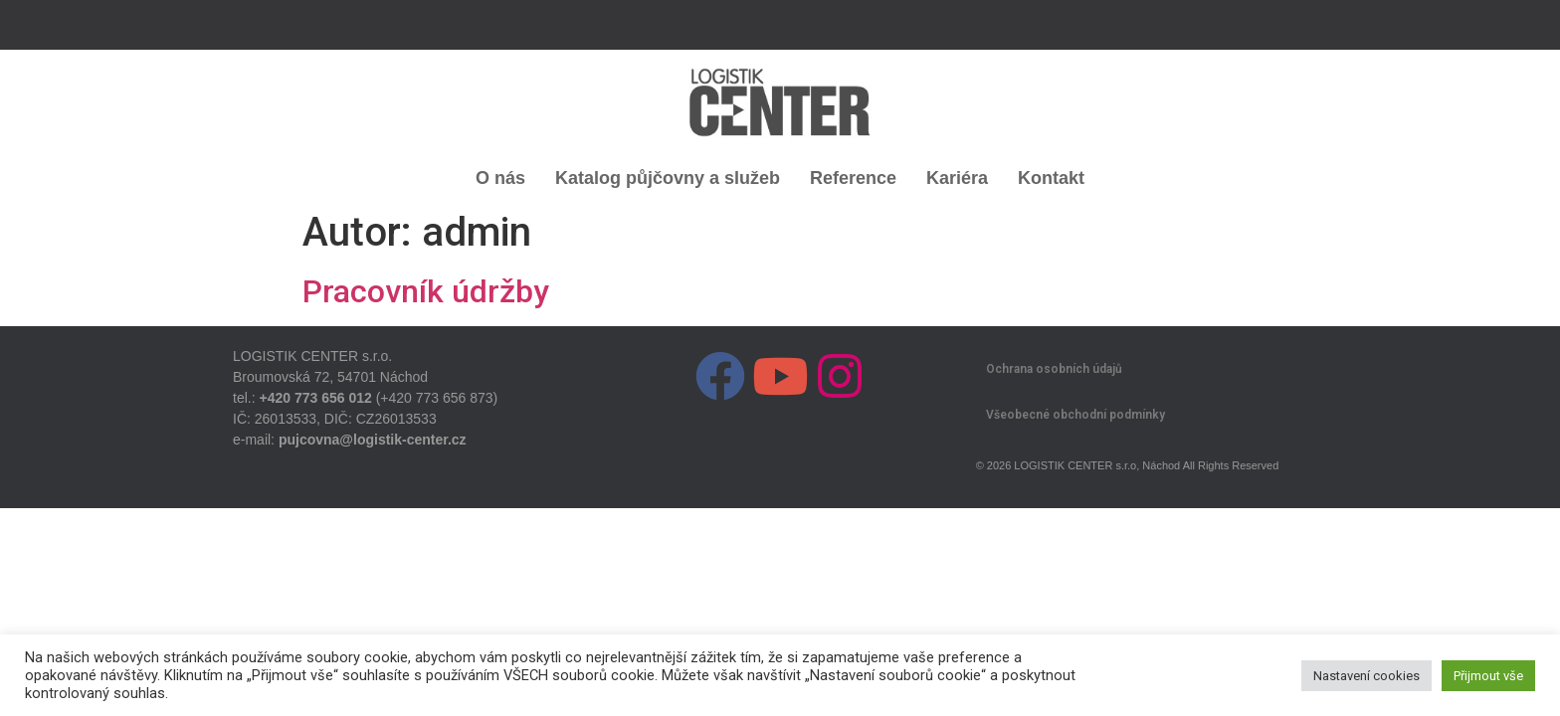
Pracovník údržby (425, 291)
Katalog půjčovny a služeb (667, 178)
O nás (500, 178)
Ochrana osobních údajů (1054, 369)
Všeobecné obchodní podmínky (1075, 415)
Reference (853, 178)
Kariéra (957, 178)
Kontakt (1051, 178)
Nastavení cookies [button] (1366, 675)
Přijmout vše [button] (1488, 675)
